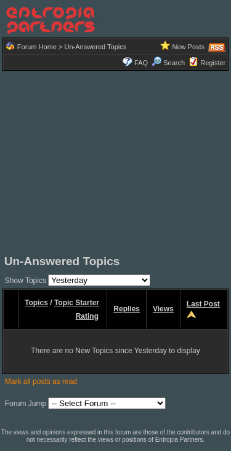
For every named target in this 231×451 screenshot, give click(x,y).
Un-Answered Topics (96, 46)
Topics (36, 302)
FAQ (141, 62)
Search (168, 62)
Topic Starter (76, 302)
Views (163, 309)
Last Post (203, 304)
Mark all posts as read (41, 381)
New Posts (188, 46)
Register (212, 62)
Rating (87, 316)
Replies (126, 309)
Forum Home (37, 46)
